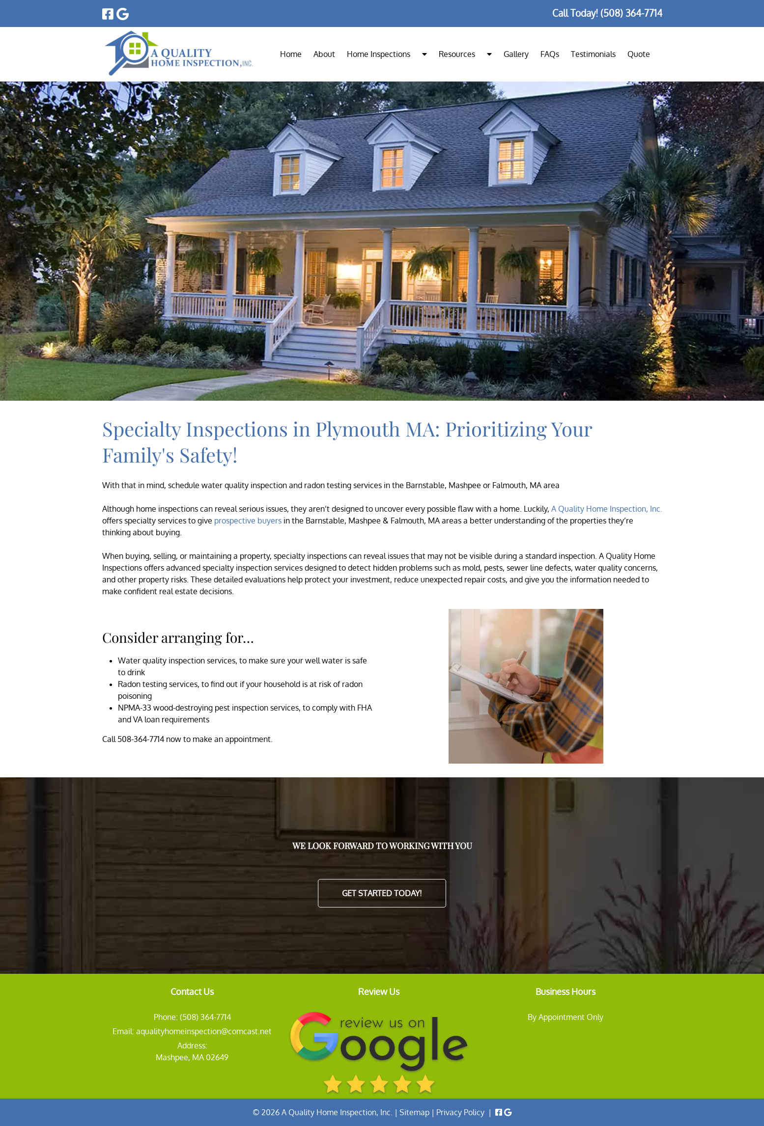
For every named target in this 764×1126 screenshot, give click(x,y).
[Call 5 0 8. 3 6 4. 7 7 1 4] (631, 13)
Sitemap (414, 1112)
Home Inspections (378, 54)
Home (291, 54)
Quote (638, 54)
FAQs (549, 54)
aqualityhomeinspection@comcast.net (204, 1031)
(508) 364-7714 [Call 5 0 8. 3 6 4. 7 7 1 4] (205, 1017)
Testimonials (593, 54)
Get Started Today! (382, 893)
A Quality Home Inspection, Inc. (606, 509)
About (324, 54)
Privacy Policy (460, 1112)
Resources (457, 54)
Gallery (516, 54)
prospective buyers (248, 520)
